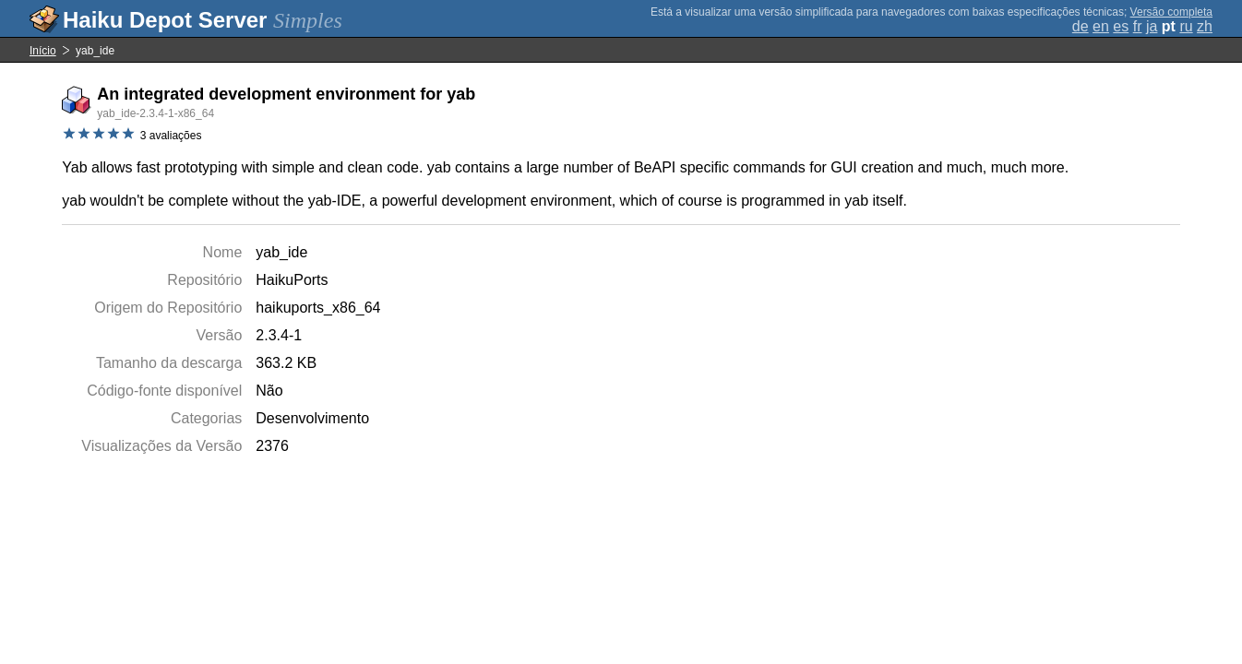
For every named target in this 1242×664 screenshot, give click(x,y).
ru (1185, 26)
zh (1204, 26)
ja (1151, 26)
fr (1137, 26)
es (1121, 26)
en (1101, 26)
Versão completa (1171, 12)
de (1080, 26)
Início (43, 50)
